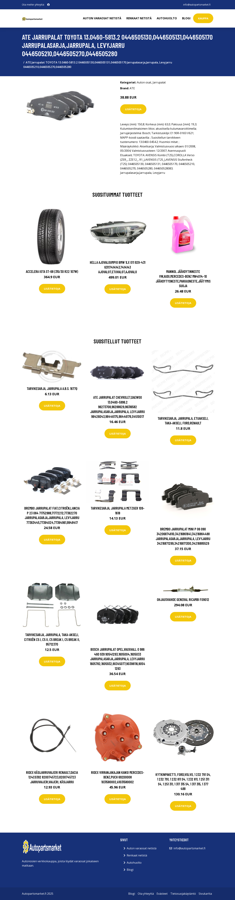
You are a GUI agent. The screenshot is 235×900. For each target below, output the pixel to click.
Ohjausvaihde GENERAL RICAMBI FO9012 (183, 599)
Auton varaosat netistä (102, 18)
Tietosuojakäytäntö (183, 894)
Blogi (186, 18)
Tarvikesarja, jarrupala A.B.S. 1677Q (52, 388)
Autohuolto (167, 18)
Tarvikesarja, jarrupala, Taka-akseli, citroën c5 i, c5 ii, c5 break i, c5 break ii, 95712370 (52, 639)
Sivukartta (205, 894)
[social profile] (48, 4)
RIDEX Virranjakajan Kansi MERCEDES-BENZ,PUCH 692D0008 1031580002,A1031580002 (117, 777)
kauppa (203, 18)
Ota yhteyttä (146, 894)
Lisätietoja (133, 109)
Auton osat (144, 82)
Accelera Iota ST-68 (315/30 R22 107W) (52, 271)
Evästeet (162, 894)
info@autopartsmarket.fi (197, 4)
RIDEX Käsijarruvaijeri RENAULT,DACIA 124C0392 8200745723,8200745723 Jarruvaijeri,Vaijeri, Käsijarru (52, 777)
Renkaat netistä (139, 18)
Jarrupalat (159, 82)
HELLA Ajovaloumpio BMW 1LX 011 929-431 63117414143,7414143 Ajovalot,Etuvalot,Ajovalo (117, 267)
